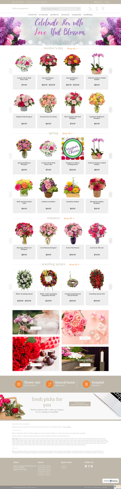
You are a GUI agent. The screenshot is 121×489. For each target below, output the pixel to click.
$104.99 (73, 170)
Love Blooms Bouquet (48, 248)
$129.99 (48, 301)
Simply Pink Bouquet (24, 117)
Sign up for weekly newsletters (80, 403)
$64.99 (24, 123)
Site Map (105, 487)
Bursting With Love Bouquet (24, 248)
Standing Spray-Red (97, 294)
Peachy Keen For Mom (48, 117)
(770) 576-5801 (19, 2)
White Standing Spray (24, 294)
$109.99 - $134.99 (24, 301)
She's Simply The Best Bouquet (72, 117)
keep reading (67, 427)
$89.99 (97, 85)
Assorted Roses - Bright (72, 78)
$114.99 (97, 255)
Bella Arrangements (20, 8)
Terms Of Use (87, 487)
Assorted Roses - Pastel (48, 78)
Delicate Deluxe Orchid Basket (97, 78)
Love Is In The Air (97, 248)
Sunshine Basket (72, 202)
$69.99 (24, 170)
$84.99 (24, 255)
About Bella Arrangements (21, 424)
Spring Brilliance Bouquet (24, 163)
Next (110, 71)
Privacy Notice (97, 487)
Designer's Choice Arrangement (72, 163)
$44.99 (24, 208)
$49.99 (72, 208)
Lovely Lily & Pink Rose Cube (24, 78)
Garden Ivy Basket (48, 202)
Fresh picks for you (47, 404)
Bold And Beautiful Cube (24, 202)
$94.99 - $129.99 (48, 85)
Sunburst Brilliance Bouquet (96, 117)
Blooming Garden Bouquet (97, 202)
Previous (10, 71)
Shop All (71, 48)
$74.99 (24, 85)
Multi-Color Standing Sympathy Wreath (48, 294)
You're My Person (72, 248)
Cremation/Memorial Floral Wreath (73, 294)
